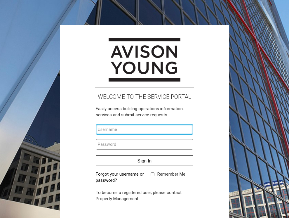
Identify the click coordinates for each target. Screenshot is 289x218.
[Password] (144, 144)
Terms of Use (128, 208)
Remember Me (171, 174)
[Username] (144, 129)
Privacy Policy (160, 208)
